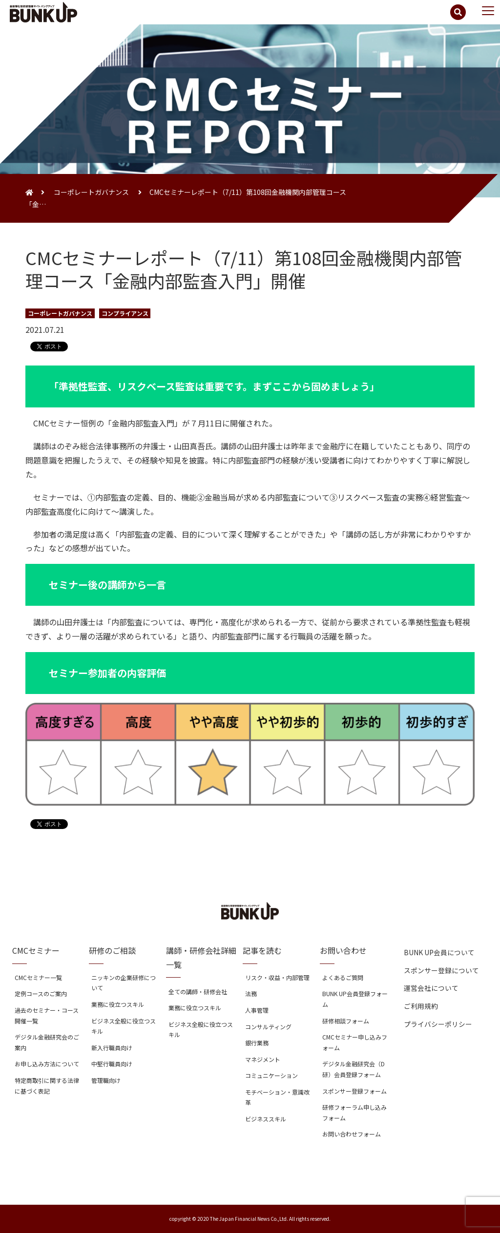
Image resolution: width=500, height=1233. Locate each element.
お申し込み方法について (47, 1064)
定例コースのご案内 (41, 993)
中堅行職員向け (111, 1064)
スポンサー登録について (441, 970)
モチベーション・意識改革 (277, 1097)
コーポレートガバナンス (91, 192)
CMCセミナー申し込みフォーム (354, 1042)
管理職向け (106, 1080)
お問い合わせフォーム (351, 1134)
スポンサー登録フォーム (354, 1091)
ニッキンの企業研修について (123, 982)
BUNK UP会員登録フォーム (355, 998)
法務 (251, 993)
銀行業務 (257, 1043)
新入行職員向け (111, 1047)
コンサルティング (268, 1026)
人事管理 (257, 1010)
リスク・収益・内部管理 (277, 977)
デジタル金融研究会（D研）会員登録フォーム (353, 1069)
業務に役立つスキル (117, 1004)
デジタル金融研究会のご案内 (47, 1042)
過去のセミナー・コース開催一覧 (47, 1015)
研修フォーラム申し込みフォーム (354, 1112)
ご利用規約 (421, 1006)
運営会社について (431, 988)
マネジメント (262, 1059)
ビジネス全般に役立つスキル (123, 1026)
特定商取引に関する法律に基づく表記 (47, 1085)
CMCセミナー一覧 (38, 977)
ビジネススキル (265, 1119)
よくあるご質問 (342, 977)
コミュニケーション (271, 1075)
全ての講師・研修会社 (197, 991)
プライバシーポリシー (438, 1024)
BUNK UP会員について (439, 952)
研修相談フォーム (345, 1021)
